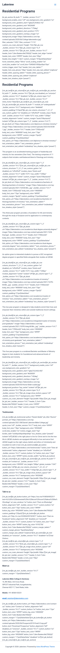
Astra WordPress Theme (45, 647)
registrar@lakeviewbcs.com (15, 598)
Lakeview (8, 4)
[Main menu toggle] (55, 4)
